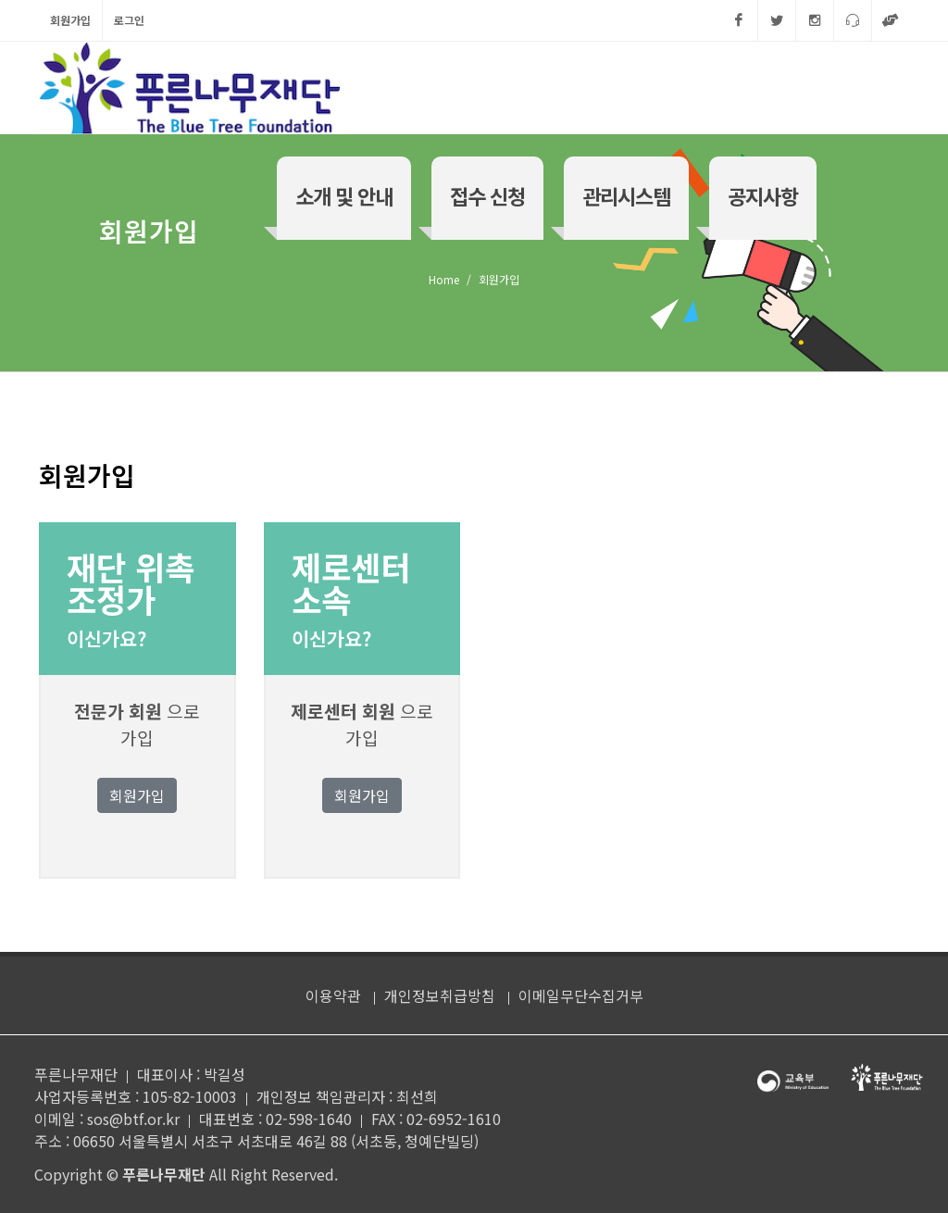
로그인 (129, 20)
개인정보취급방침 (439, 995)
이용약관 (333, 995)
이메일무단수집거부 (580, 995)
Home (444, 279)
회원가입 (70, 20)
